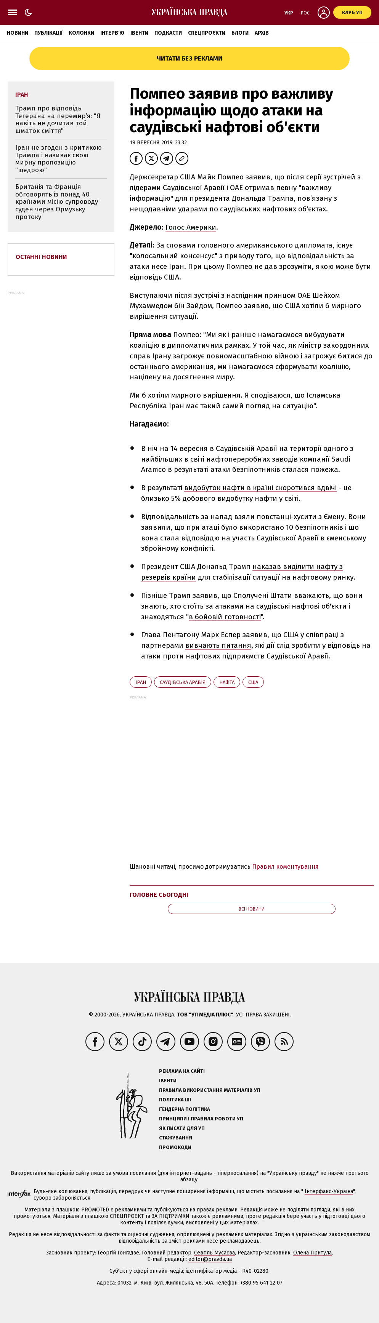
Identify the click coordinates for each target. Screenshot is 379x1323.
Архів (262, 33)
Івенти (139, 33)
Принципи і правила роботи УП (201, 1119)
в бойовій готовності (225, 616)
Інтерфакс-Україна (329, 1191)
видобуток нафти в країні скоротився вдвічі (260, 487)
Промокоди (175, 1147)
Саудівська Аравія (183, 682)
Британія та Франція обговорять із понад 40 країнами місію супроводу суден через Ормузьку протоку (56, 201)
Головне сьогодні (159, 894)
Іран (140, 682)
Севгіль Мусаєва (214, 1253)
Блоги (240, 33)
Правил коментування (285, 866)
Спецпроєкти (206, 33)
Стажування (175, 1138)
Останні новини (41, 256)
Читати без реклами (189, 58)
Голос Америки (190, 227)
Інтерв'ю (112, 33)
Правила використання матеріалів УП (209, 1090)
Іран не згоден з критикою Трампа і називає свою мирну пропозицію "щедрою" (58, 159)
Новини (17, 33)
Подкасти (168, 33)
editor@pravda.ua (210, 1259)
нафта (226, 682)
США (253, 682)
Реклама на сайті (182, 1071)
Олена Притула (312, 1253)
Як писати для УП (182, 1128)
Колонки (81, 33)
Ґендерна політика (184, 1109)
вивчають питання (218, 645)
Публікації (48, 33)
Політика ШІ (175, 1099)
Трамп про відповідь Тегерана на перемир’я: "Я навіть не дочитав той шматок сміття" (57, 119)
